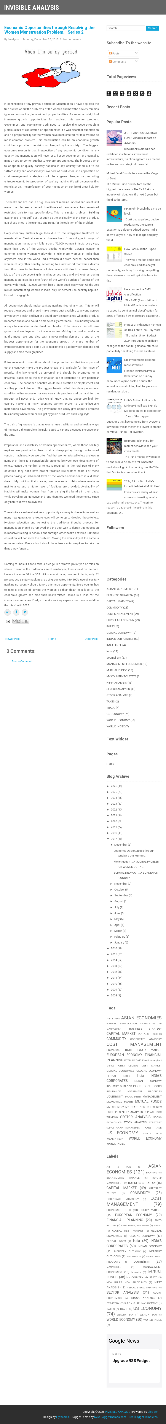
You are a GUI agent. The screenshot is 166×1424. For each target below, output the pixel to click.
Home (52, 638)
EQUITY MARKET (149, 1050)
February (120, 936)
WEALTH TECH (152, 1133)
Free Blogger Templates (143, 1417)
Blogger (153, 1411)
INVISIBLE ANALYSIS (31, 7)
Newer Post (12, 638)
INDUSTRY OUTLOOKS (147, 1086)
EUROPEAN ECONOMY (120, 620)
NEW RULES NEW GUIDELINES (126, 1282)
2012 (114, 971)
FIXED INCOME (133, 1060)
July (117, 907)
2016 (114, 948)
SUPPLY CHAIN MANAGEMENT (124, 1127)
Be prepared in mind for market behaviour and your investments (140, 446)
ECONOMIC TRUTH (120, 1050)
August (119, 901)
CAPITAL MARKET (118, 601)
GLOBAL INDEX (118, 1076)
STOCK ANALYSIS (117, 695)
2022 (114, 809)
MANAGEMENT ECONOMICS (124, 664)
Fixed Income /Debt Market (135, 1225)
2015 (114, 954)
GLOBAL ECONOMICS (120, 1070)
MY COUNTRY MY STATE (121, 676)
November (121, 883)
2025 (114, 792)
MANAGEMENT (133, 1096)
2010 (114, 983)
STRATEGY (155, 1122)
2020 (114, 821)
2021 (114, 815)
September (121, 895)
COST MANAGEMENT (120, 613)
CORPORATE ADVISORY (146, 1039)
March (118, 930)
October (119, 889)
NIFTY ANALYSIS (117, 682)
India (110, 651)
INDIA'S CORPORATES (120, 638)
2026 (114, 786)
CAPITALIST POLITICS (149, 1034)
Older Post (91, 638)
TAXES (111, 701)
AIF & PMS (113, 1018)
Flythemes (62, 1417)
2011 (114, 977)
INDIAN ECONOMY (148, 1081)
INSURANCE (114, 645)
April (117, 925)
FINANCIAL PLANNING (125, 1220)
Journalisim (114, 657)
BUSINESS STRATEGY (120, 595)
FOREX (111, 626)
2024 (114, 797)
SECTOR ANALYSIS (118, 689)
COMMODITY (115, 607)
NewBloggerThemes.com (110, 1417)
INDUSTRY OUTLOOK (119, 1086)
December (121, 844)
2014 (114, 960)
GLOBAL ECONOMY (119, 632)
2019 (114, 827)
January (119, 942)
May (117, 919)
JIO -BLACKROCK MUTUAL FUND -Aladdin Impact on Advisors (141, 138)
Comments (117, 61)
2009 (114, 989)
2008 (114, 995)
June (117, 913)
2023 (114, 803)
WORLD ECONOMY (118, 720)
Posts (114, 53)
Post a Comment (22, 661)
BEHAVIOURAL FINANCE (135, 1023)
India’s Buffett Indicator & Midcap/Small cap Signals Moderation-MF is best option (142, 405)
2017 (114, 838)
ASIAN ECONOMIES (119, 589)
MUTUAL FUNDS (117, 670)
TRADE (111, 707)
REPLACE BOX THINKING (142, 1287)
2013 (114, 966)
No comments (72, 39)
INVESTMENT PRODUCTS (144, 1091)
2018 (114, 833)
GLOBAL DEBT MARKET (145, 1065)
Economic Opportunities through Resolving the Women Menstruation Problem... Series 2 (49, 30)
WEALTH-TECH (115, 1138)
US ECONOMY (115, 713)
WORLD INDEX (116, 726)
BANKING (112, 1023)
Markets (128, 1101)
